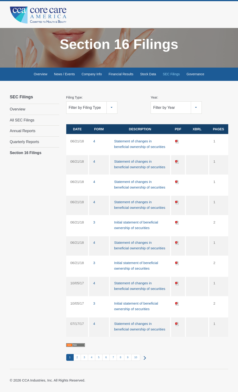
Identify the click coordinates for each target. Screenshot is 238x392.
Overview (40, 75)
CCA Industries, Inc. (37, 381)
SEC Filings (171, 75)
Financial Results (121, 75)
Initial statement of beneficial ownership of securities (136, 226)
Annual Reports (22, 132)
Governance (195, 75)
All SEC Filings (22, 121)
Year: (154, 98)
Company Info (92, 75)
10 (135, 358)
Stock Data (148, 75)
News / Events (64, 75)
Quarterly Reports (24, 143)
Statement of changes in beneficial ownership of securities (139, 145)
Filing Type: (74, 98)
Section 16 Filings (25, 153)
